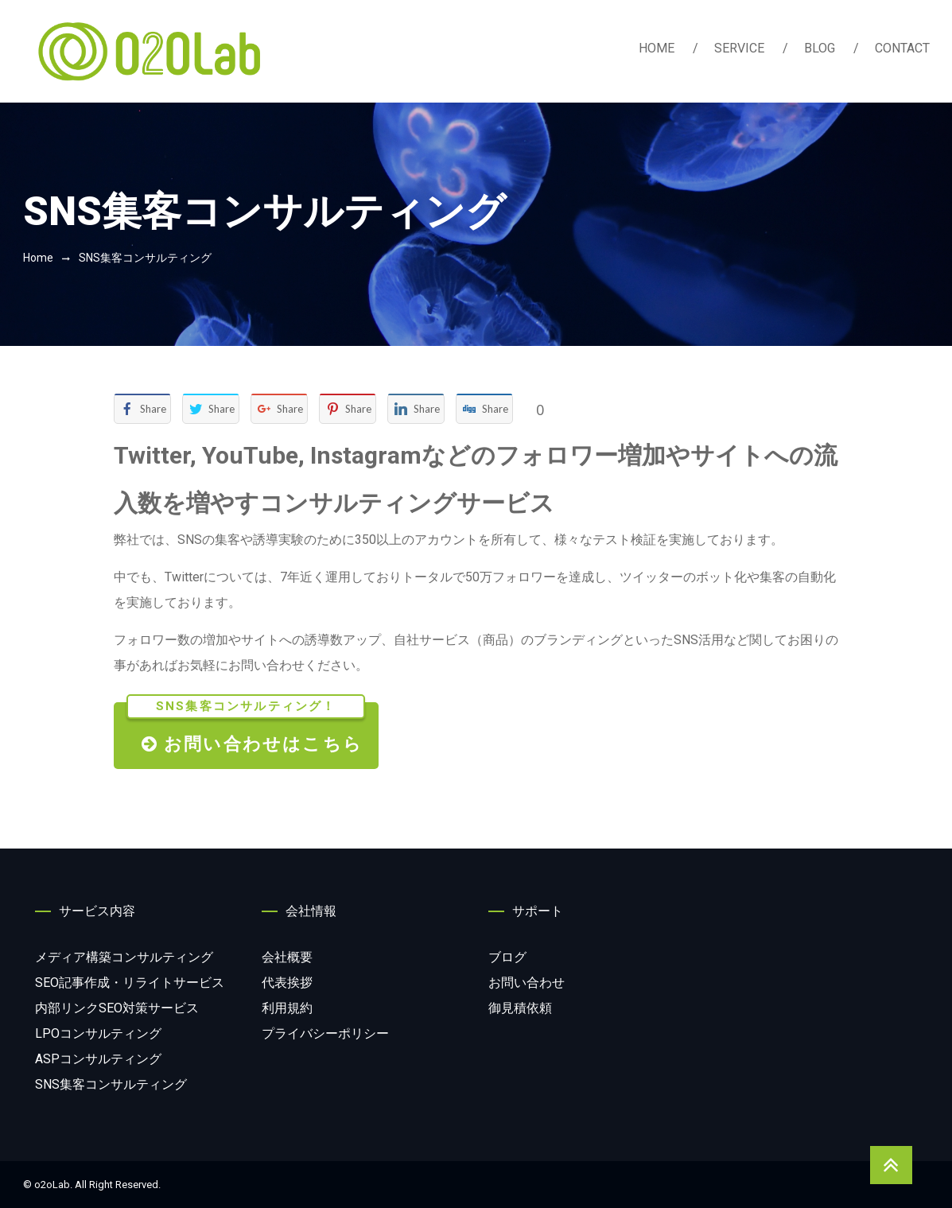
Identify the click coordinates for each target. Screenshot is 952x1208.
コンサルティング (124, 957)
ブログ (507, 957)
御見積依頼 (520, 1008)
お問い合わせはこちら (245, 728)
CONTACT (902, 48)
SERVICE (739, 48)
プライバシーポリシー (325, 1033)
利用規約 (287, 1008)
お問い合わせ (526, 982)
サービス (129, 982)
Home (38, 257)
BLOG (819, 48)
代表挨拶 (287, 982)
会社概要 (287, 957)
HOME (656, 48)
